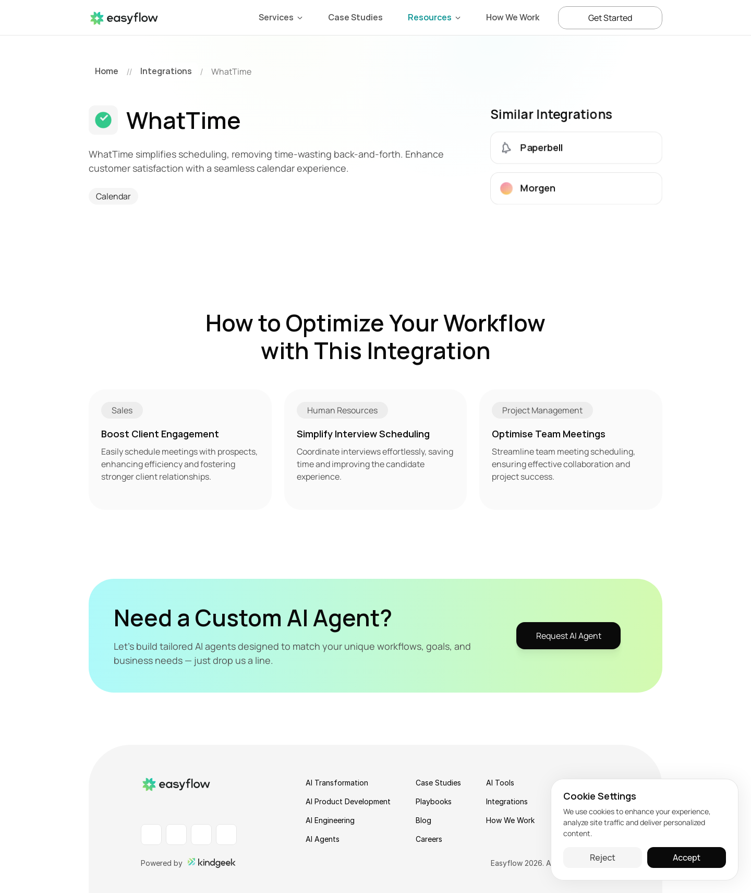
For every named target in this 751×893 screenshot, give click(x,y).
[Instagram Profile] (201, 834)
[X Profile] (226, 834)
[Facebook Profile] (176, 834)
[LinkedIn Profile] (151, 834)
